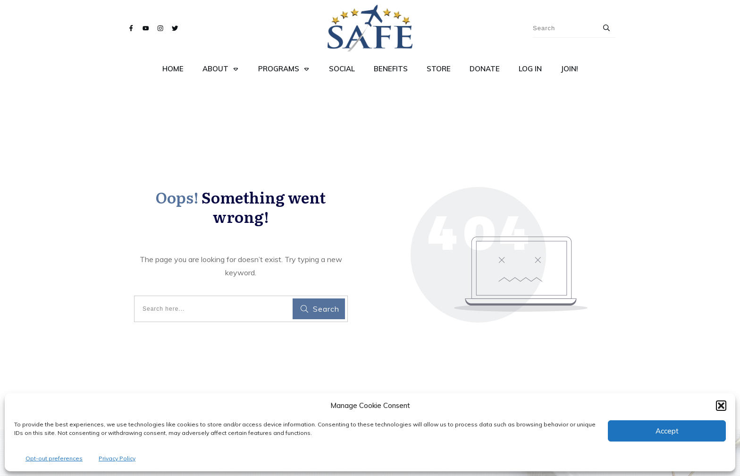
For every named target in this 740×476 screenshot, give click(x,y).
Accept (667, 430)
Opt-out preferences (54, 458)
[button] (721, 405)
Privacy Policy (117, 458)
